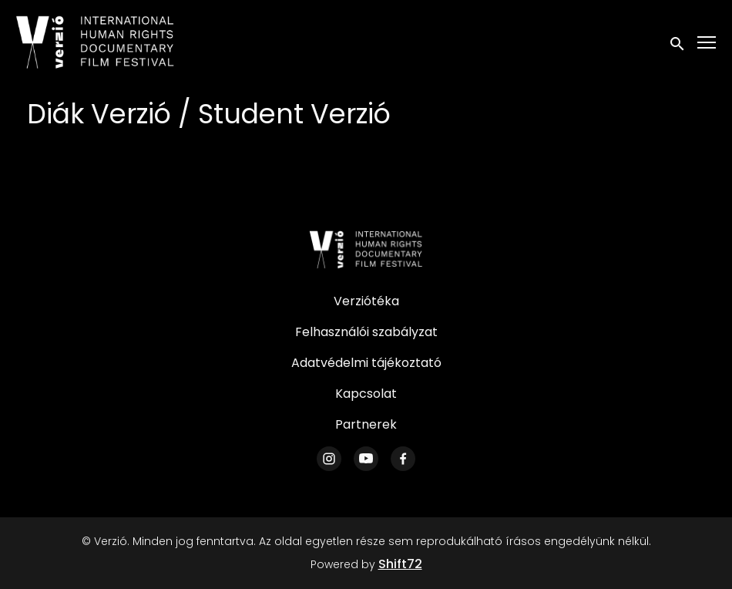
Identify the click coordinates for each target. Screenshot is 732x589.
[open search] (678, 42)
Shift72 (400, 564)
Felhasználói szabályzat (366, 332)
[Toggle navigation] (707, 42)
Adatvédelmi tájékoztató (366, 363)
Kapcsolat (366, 393)
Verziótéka (366, 301)
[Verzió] (366, 250)
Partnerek (366, 424)
